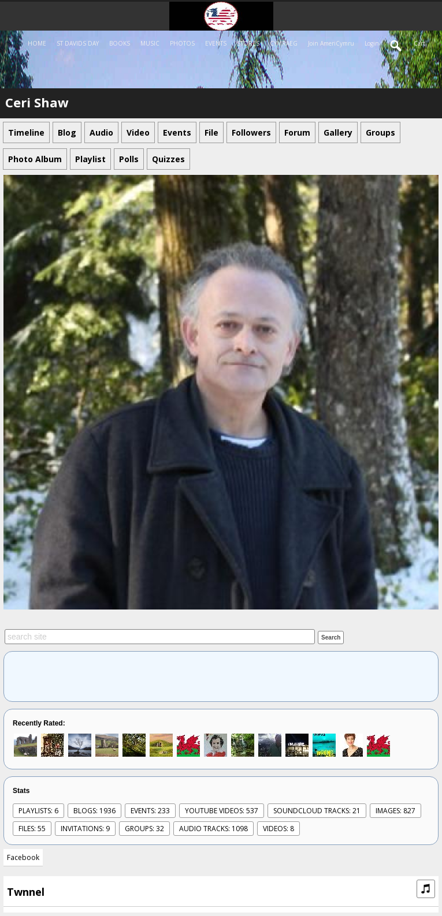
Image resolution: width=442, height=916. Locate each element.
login (372, 43)
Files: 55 (32, 828)
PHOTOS (182, 43)
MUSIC (149, 43)
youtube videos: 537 (221, 811)
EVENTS (215, 43)
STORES (248, 43)
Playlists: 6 (38, 811)
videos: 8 (278, 828)
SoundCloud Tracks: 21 (317, 811)
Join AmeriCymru (331, 43)
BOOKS (119, 43)
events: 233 (150, 811)
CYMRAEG (284, 43)
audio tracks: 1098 (213, 828)
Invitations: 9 (85, 828)
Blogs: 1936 (94, 811)
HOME (37, 43)
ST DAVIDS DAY (78, 43)
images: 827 (395, 811)
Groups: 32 (144, 828)
